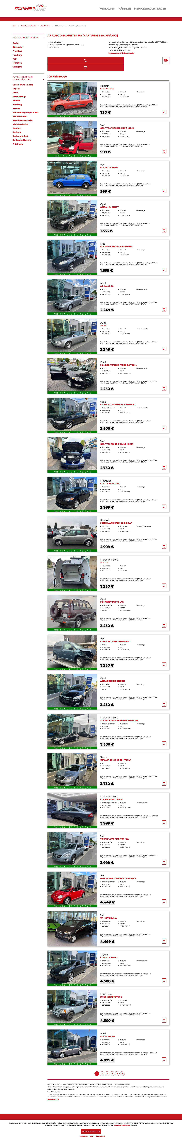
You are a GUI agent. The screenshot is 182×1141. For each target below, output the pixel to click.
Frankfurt (17, 51)
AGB (91, 1136)
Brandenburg (19, 97)
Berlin (15, 43)
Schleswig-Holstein (22, 140)
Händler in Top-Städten (25, 38)
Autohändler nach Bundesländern (23, 78)
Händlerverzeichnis (28, 26)
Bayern (16, 89)
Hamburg (17, 55)
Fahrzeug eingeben (22, 1116)
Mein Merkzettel (59, 1119)
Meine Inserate (59, 1116)
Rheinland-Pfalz (20, 124)
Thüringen (18, 144)
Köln (15, 59)
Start (14, 26)
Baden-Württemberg (23, 85)
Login (15, 1119)
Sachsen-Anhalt (20, 136)
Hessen (16, 108)
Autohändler (45, 26)
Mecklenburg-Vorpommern (26, 112)
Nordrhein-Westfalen (23, 120)
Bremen (16, 101)
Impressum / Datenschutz (121, 53)
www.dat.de (53, 1091)
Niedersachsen (20, 116)
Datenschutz (100, 1136)
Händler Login (97, 1119)
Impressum (84, 1136)
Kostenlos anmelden (100, 1116)
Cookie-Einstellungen (122, 1125)
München (17, 63)
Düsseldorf (18, 47)
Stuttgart (17, 67)
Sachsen (17, 132)
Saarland (17, 128)
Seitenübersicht (137, 1119)
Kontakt (133, 1116)
